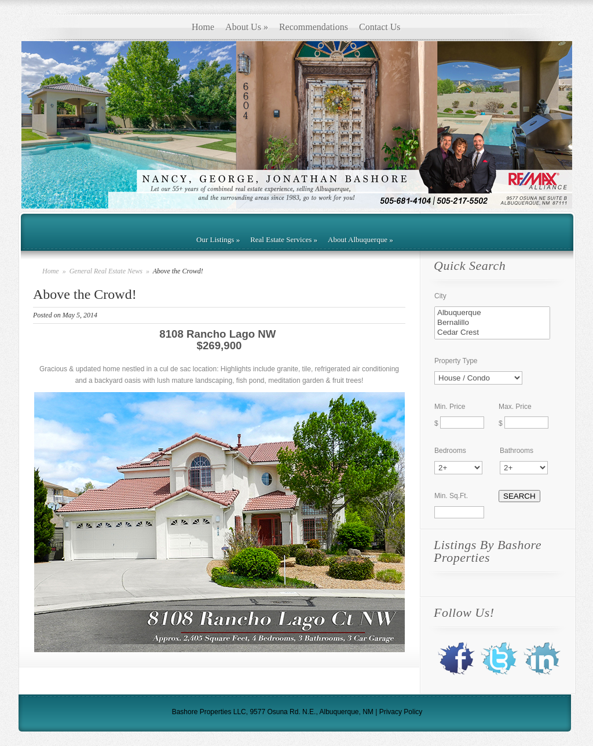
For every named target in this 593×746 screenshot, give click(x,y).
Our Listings (218, 239)
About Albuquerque (360, 239)
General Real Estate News (106, 271)
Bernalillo (492, 323)
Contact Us (380, 27)
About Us (246, 27)
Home (203, 27)
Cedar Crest (492, 333)
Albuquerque (492, 313)
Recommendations (313, 27)
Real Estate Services (283, 239)
